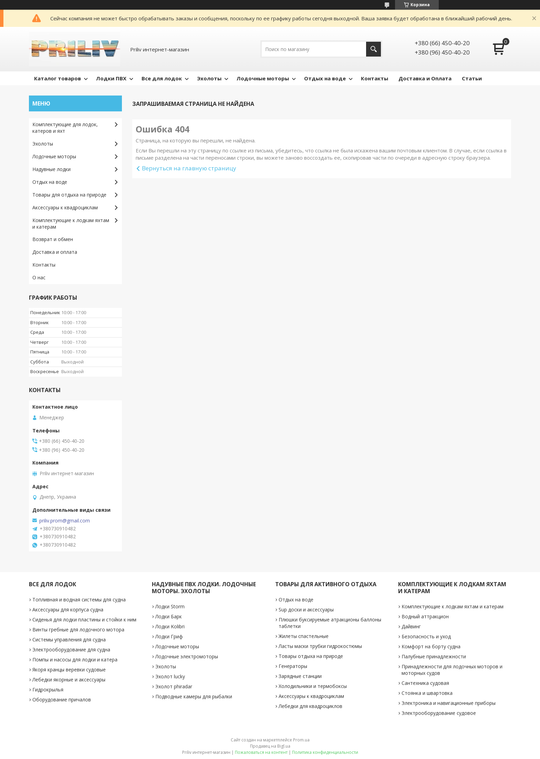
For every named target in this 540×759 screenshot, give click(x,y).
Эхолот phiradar (173, 686)
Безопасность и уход (426, 636)
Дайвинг (411, 626)
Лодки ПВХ (111, 78)
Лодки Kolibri (170, 626)
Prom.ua (301, 740)
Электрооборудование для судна (71, 649)
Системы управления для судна (69, 639)
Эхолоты (209, 78)
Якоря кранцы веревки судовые (69, 669)
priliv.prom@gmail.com (64, 521)
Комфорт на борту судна (431, 646)
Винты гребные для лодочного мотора (78, 629)
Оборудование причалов (61, 699)
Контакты (374, 78)
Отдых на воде (325, 78)
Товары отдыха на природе (311, 656)
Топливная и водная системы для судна (79, 599)
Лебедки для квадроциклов (310, 706)
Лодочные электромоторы (186, 656)
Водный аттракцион (425, 616)
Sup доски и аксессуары (306, 609)
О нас (38, 277)
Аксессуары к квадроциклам (65, 207)
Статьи (472, 78)
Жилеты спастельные (304, 636)
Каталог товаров (57, 78)
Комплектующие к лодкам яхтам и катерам (70, 223)
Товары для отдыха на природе (69, 194)
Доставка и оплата (54, 252)
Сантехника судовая (425, 683)
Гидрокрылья (47, 689)
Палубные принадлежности (434, 656)
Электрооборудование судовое (439, 713)
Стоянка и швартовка (427, 693)
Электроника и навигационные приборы (449, 703)
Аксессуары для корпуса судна (67, 609)
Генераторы (293, 666)
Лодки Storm (170, 606)
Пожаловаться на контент (261, 752)
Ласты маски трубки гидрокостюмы (320, 646)
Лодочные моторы (263, 78)
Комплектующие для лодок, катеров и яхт (65, 127)
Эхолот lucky (170, 676)
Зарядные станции (300, 676)
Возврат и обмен (52, 239)
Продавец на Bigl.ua (270, 746)
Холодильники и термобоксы (313, 686)
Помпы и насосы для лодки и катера (74, 659)
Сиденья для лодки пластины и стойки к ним (84, 619)
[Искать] (373, 49)
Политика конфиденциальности (325, 752)
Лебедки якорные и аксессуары (68, 679)
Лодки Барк (168, 616)
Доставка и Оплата (424, 78)
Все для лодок (162, 78)
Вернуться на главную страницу (189, 168)
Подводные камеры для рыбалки (193, 696)
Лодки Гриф (169, 636)
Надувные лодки (51, 169)
